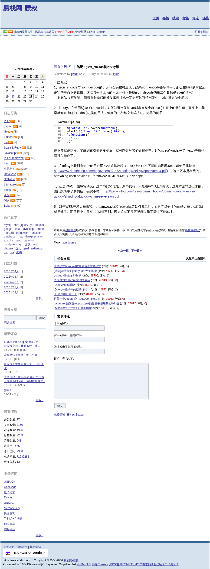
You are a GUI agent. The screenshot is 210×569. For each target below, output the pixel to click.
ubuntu (39, 225)
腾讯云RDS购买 (44, 31)
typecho (28, 240)
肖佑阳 (10, 232)
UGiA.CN (9, 481)
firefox (40, 229)
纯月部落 (9, 529)
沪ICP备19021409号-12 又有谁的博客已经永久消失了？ (143, 564)
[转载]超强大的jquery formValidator (75, 271)
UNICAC (9, 502)
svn (40, 236)
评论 (195, 18)
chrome (8, 248)
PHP (67, 66)
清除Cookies (100, 564)
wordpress (10, 244)
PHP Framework (14, 158)
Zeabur (8, 497)
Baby (7, 205)
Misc (7, 200)
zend (18, 240)
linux (17, 229)
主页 (156, 18)
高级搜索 (9, 322)
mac (20, 236)
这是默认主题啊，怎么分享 (20, 355)
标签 (185, 18)
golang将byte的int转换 (68, 275)
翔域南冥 (9, 524)
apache (8, 240)
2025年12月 (11, 292)
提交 (60, 406)
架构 (19, 252)
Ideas (7, 190)
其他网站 (35, 547)
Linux (7, 163)
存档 (165, 18)
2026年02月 (11, 282)
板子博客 (9, 492)
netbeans (37, 248)
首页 (57, 66)
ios (5, 252)
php (15, 225)
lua (6, 142)
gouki (74, 74)
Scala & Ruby (12, 147)
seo (35, 244)
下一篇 (135, 250)
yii (31, 225)
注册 (198, 31)
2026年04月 (11, 271)
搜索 (175, 18)
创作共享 (70, 230)
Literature (10, 184)
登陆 (205, 31)
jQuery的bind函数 (65, 284)
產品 (7, 195)
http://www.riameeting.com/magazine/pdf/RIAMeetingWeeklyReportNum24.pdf (110, 171)
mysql (7, 225)
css (12, 252)
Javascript (10, 153)
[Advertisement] (105, 48)
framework (22, 232)
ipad (26, 248)
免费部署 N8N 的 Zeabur (90, 31)
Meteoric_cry (12, 508)
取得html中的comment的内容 (72, 280)
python (8, 126)
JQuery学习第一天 (65, 294)
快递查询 (9, 513)
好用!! (7, 390)
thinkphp (30, 236)
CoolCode (10, 487)
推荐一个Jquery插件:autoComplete (75, 298)
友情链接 (8, 547)
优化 (18, 248)
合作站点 (21, 547)
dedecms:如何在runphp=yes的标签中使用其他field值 (86, 303)
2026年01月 (11, 287)
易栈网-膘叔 (20, 8)
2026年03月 (11, 276)
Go (6, 131)
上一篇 (124, 250)
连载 (27, 244)
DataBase (10, 174)
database (9, 236)
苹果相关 (9, 168)
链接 (205, 18)
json (64, 242)
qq (20, 244)
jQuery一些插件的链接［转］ (72, 289)
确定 (42, 318)
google (8, 229)
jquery (72, 242)
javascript (29, 229)
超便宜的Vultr (64, 31)
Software (9, 179)
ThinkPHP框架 (13, 518)
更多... (39, 298)
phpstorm (37, 232)
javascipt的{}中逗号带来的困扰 (73, 308)
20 (12, 96)
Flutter (8, 137)
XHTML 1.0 (84, 564)
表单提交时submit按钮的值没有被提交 (77, 266)
